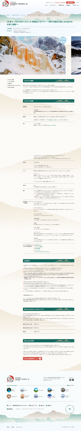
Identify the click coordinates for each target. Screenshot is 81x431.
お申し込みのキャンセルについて (14, 85)
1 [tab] (68, 69)
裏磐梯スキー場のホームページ (55, 119)
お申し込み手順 (10, 87)
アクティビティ (53, 5)
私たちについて (76, 5)
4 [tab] (68, 72)
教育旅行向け (61, 5)
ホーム (46, 5)
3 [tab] (68, 71)
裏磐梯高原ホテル (38, 245)
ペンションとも (37, 250)
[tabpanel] (33, 55)
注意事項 (9, 83)
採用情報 (12, 426)
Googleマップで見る (52, 125)
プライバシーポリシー (19, 426)
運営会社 (8, 426)
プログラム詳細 (10, 81)
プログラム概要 (10, 79)
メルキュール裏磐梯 (38, 246)
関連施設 (68, 5)
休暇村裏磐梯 (37, 248)
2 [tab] (68, 70)
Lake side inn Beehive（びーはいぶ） (42, 251)
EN (78, 2)
